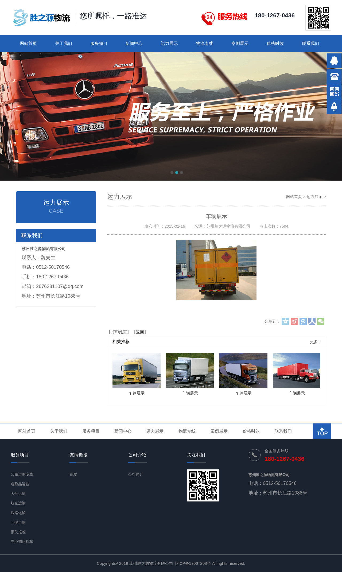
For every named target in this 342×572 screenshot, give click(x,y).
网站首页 (28, 43)
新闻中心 (134, 43)
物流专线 (204, 43)
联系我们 (310, 43)
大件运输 (18, 493)
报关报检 (18, 532)
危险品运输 (20, 484)
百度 (73, 474)
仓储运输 (18, 522)
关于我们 (63, 43)
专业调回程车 (22, 541)
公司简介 (135, 474)
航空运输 (18, 503)
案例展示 (239, 43)
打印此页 (119, 332)
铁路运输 (18, 513)
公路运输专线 (22, 474)
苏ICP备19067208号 (192, 563)
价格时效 (275, 43)
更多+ (315, 341)
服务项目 (98, 43)
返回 (140, 332)
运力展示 (169, 43)
